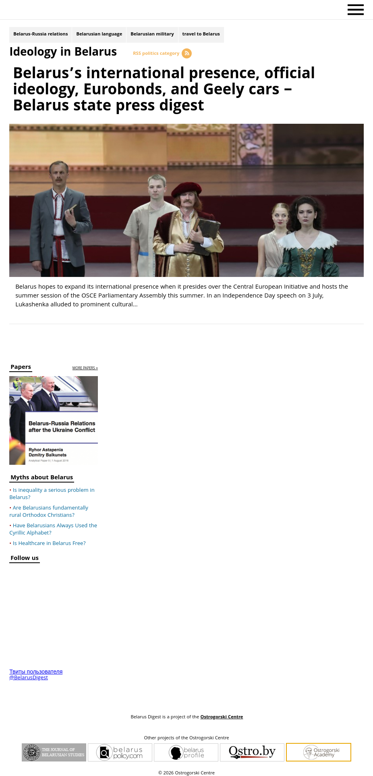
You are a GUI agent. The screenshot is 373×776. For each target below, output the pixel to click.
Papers (20, 364)
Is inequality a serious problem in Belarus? (52, 490)
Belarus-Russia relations (40, 35)
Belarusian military (152, 35)
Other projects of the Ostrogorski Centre (186, 734)
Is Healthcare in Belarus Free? (49, 539)
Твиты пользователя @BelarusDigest (35, 671)
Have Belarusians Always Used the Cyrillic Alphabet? (53, 525)
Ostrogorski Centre (221, 713)
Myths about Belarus (41, 474)
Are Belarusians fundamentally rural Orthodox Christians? (48, 508)
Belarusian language (99, 35)
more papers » (85, 364)
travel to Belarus (201, 35)
